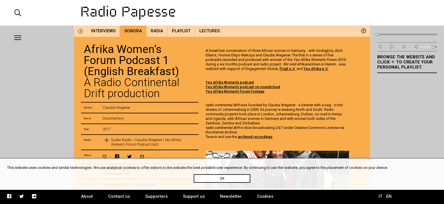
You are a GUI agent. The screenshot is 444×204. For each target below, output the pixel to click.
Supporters (156, 196)
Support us (194, 196)
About (87, 196)
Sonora (133, 30)
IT (380, 196)
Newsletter (231, 196)
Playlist (181, 30)
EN (389, 196)
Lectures (209, 30)
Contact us (119, 196)
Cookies (265, 196)
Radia (157, 30)
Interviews (103, 30)
